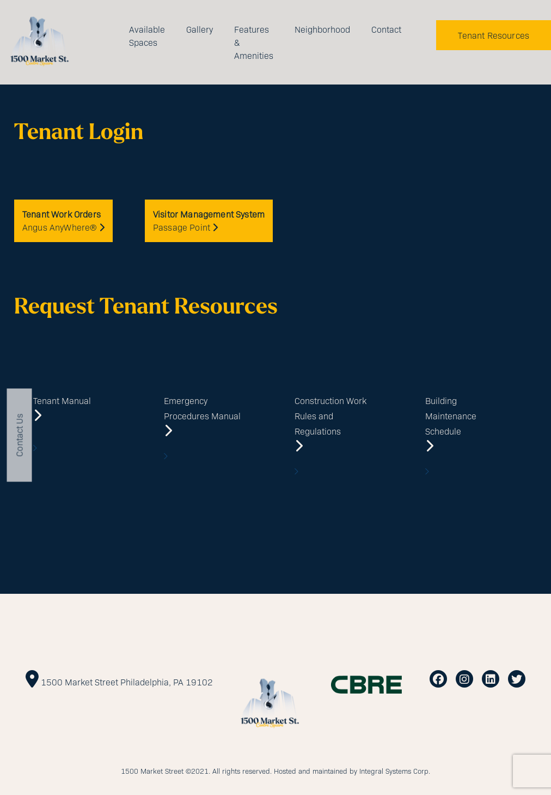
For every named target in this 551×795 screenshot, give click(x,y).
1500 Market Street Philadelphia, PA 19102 (127, 682)
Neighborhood (322, 29)
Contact (386, 29)
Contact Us (19, 434)
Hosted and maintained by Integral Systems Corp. (352, 770)
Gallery (199, 29)
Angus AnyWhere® (63, 220)
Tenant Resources (493, 35)
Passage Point (209, 220)
